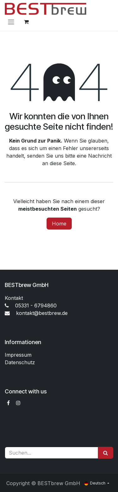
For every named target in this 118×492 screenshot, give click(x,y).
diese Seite (62, 163)
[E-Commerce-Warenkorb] (26, 21)
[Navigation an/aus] (11, 21)
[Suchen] (105, 453)
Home (59, 223)
